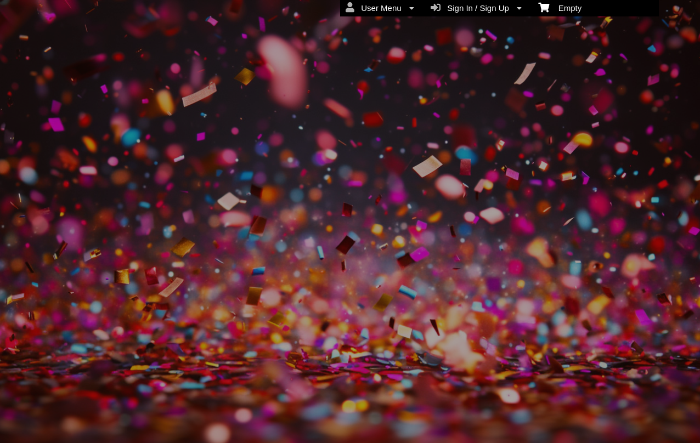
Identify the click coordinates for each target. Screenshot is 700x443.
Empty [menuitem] (560, 7)
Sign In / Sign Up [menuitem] (476, 8)
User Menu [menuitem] (380, 8)
